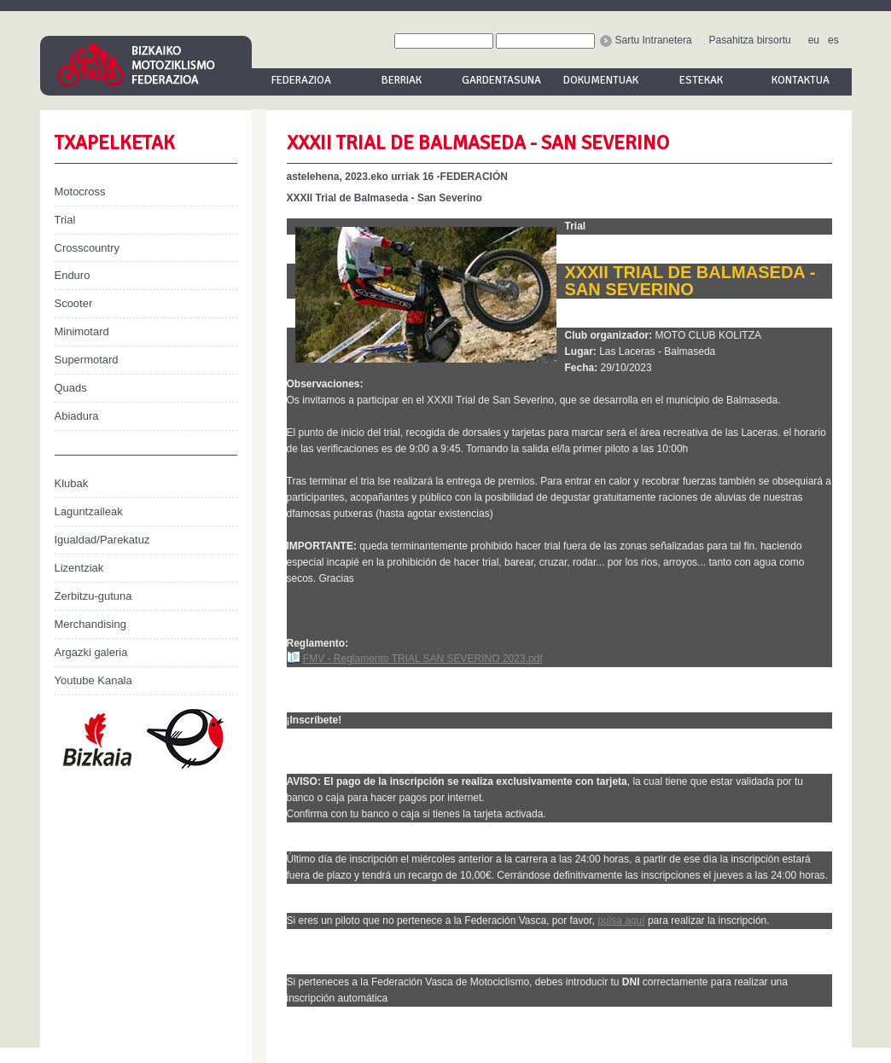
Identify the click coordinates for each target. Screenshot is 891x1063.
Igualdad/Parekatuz (102, 539)
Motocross (80, 191)
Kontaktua (801, 80)
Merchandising (90, 624)
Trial (65, 219)
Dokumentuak (600, 80)
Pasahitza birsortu (750, 40)
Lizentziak (79, 567)
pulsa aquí (620, 920)
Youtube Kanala (93, 680)
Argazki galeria (91, 652)
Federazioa (301, 80)
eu (813, 40)
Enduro (72, 275)
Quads (71, 387)
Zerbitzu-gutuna (93, 596)
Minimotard (82, 331)
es (833, 40)
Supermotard (87, 359)
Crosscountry (87, 247)
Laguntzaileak (89, 511)
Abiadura (77, 416)
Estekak (701, 80)
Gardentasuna (501, 80)
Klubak (72, 483)
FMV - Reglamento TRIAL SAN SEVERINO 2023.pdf (423, 659)
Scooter (74, 303)
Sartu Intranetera (645, 40)
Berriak (401, 80)
